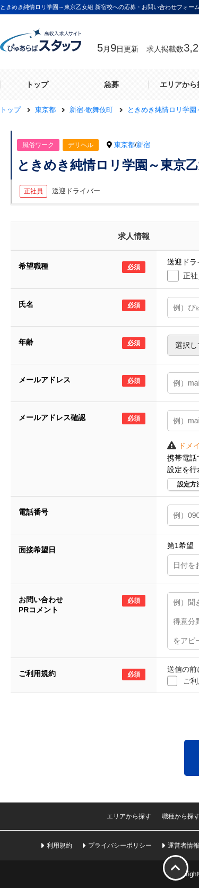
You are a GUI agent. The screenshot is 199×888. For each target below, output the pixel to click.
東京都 (124, 145)
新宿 (143, 145)
